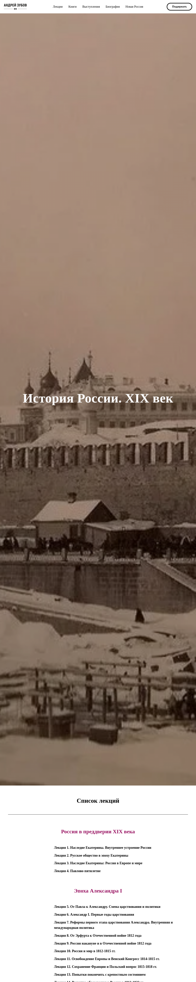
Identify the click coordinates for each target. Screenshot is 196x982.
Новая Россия (134, 6)
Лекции (58, 6)
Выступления (91, 6)
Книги (72, 6)
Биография (113, 6)
